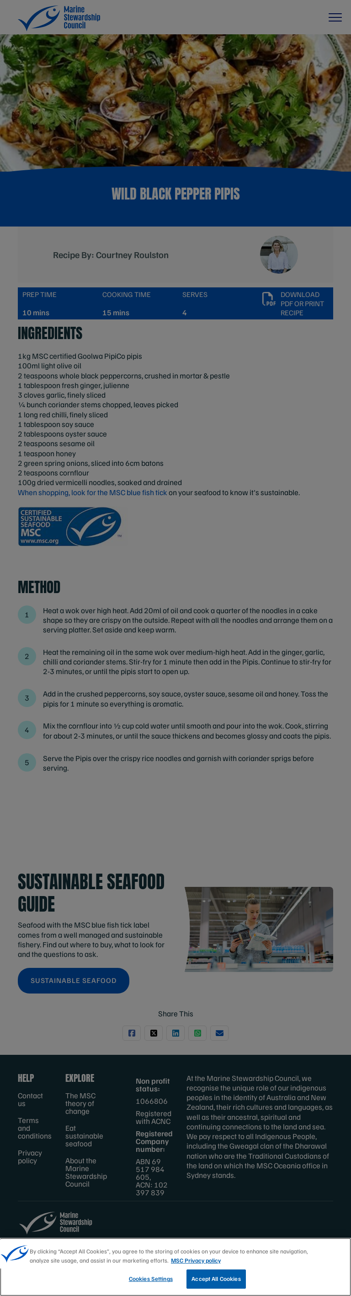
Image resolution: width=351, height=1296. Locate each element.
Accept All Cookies (215, 1278)
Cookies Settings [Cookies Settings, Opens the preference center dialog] (151, 1278)
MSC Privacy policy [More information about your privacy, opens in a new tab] (196, 1260)
